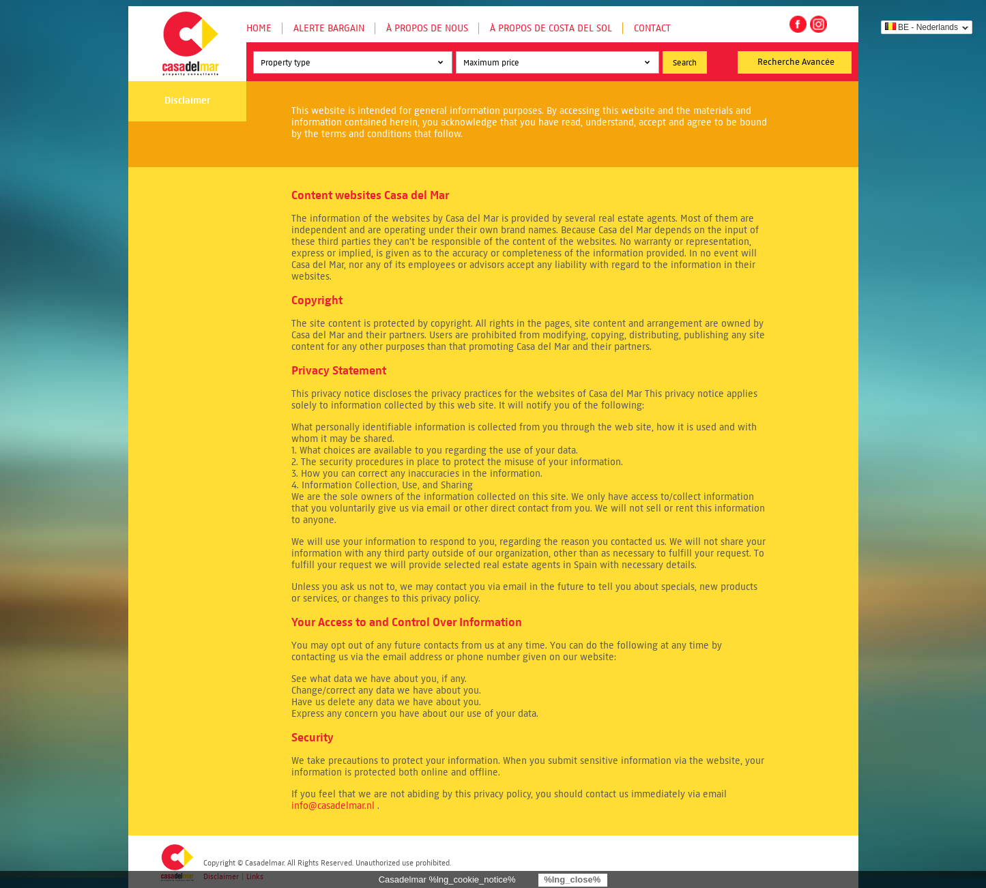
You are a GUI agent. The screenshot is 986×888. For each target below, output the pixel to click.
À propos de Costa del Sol (551, 28)
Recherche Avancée (796, 62)
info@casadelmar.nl (333, 806)
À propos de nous (427, 28)
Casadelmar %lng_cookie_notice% (447, 879)
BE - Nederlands (921, 27)
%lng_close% (572, 879)
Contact (652, 28)
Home (259, 28)
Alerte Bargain (328, 28)
